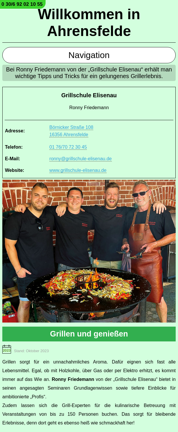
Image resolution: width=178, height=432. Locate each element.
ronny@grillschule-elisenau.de (80, 158)
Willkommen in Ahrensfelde (89, 22)
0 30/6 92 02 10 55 (22, 4)
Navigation (89, 55)
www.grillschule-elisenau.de (78, 170)
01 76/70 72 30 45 (68, 147)
